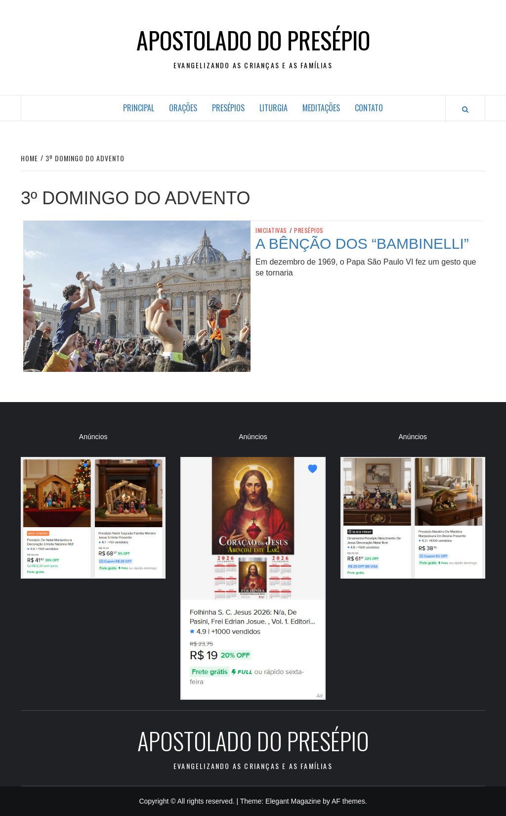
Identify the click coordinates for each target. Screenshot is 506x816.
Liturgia (273, 108)
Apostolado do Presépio (253, 40)
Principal (138, 108)
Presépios (228, 108)
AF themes (348, 801)
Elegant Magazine (293, 801)
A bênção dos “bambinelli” (362, 243)
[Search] (465, 109)
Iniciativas (271, 230)
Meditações (321, 108)
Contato (369, 108)
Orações (183, 108)
